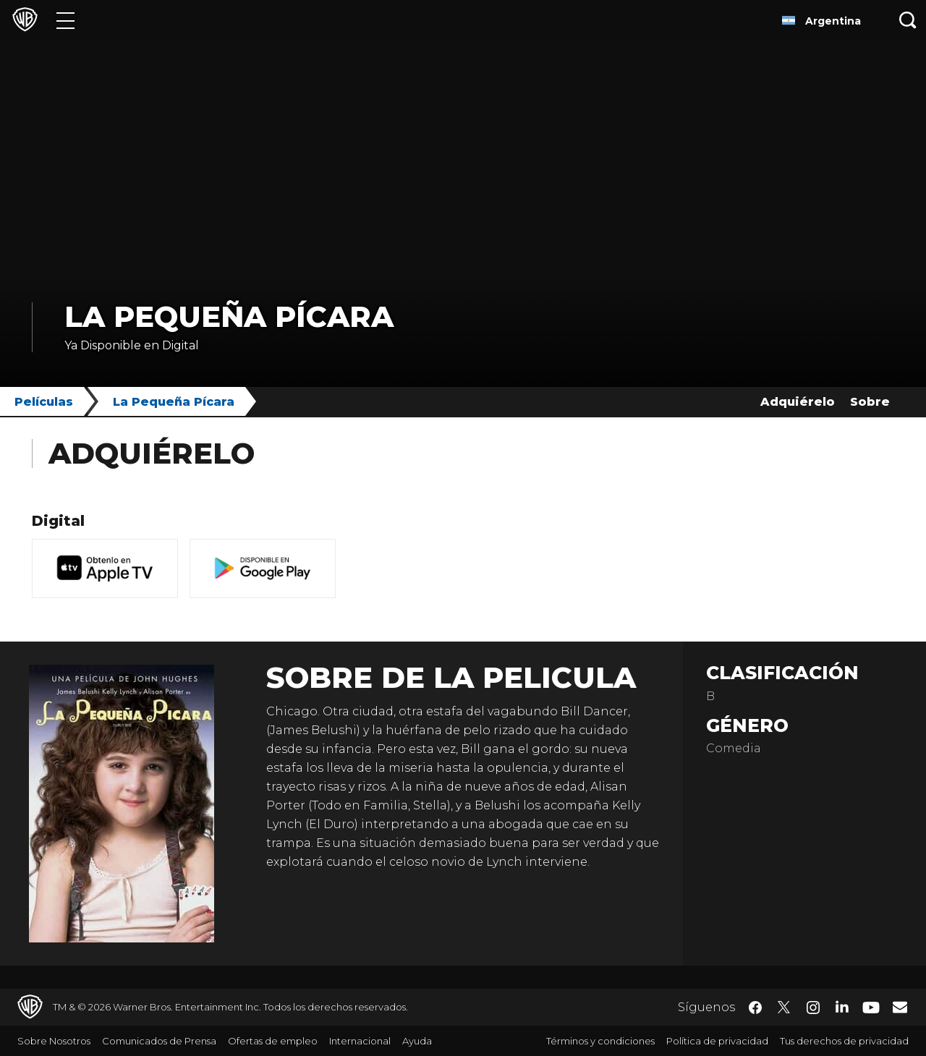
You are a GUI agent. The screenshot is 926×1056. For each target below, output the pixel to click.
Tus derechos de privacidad (844, 1041)
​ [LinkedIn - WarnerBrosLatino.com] (842, 1006)
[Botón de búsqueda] (908, 20)
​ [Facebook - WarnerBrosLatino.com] (755, 1007)
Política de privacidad (717, 1041)
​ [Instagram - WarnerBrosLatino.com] (813, 1007)
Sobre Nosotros (53, 1041)
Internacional (360, 1041)
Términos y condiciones (600, 1041)
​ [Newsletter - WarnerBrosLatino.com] (900, 1007)
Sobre (870, 402)
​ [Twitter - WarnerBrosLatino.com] (784, 1007)
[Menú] (65, 20)
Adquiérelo (797, 402)
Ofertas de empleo (273, 1041)
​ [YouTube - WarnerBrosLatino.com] (871, 1007)
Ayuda (417, 1041)
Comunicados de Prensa (159, 1041)
